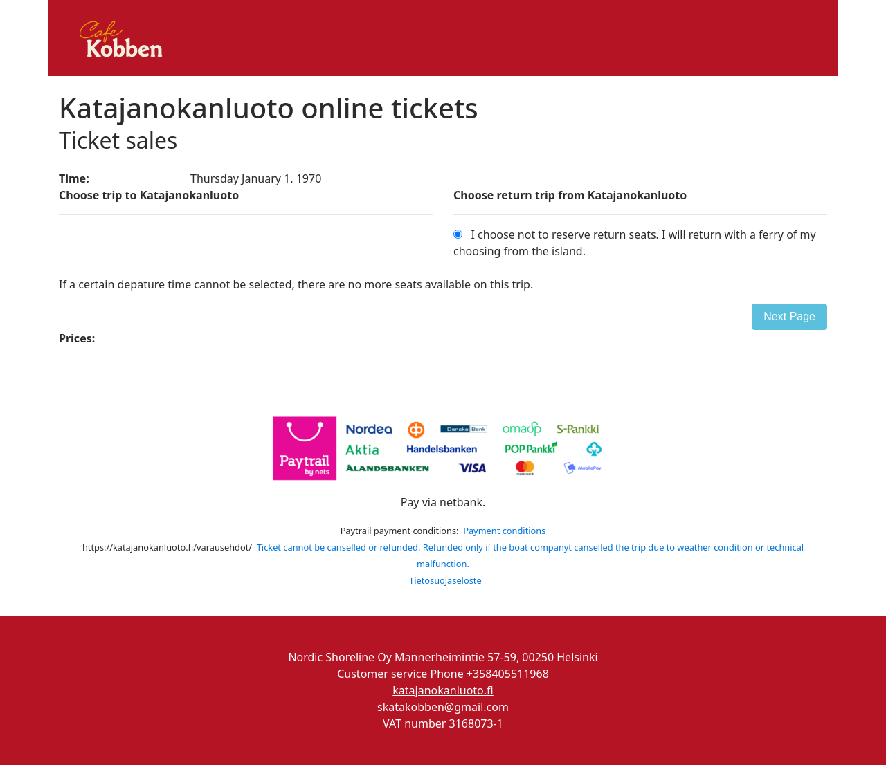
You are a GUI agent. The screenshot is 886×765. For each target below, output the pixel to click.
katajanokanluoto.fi (442, 690)
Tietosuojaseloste (445, 580)
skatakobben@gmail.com (443, 707)
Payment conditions (504, 530)
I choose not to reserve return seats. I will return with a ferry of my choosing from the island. (634, 243)
